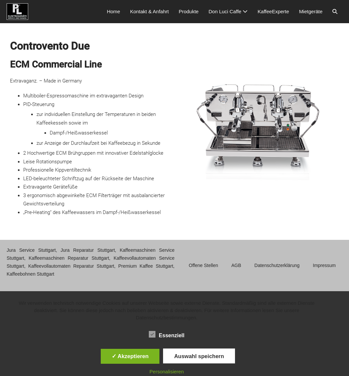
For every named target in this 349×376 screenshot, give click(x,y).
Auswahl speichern (199, 356)
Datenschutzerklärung (277, 265)
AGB (236, 265)
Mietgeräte (310, 11)
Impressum (324, 265)
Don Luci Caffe (228, 11)
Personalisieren (166, 371)
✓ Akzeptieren (130, 356)
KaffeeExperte (273, 11)
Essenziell (166, 334)
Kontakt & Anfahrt (149, 11)
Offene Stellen (203, 265)
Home (113, 11)
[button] (334, 11)
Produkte (189, 11)
